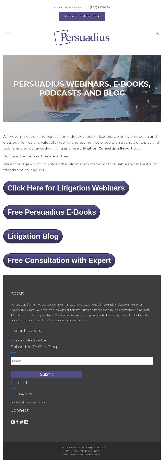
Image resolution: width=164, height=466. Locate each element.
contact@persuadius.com (71, 7)
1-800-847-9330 (93, 454)
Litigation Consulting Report (106, 148)
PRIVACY (69, 451)
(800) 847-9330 (100, 7)
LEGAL (79, 451)
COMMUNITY (92, 451)
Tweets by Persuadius (28, 340)
